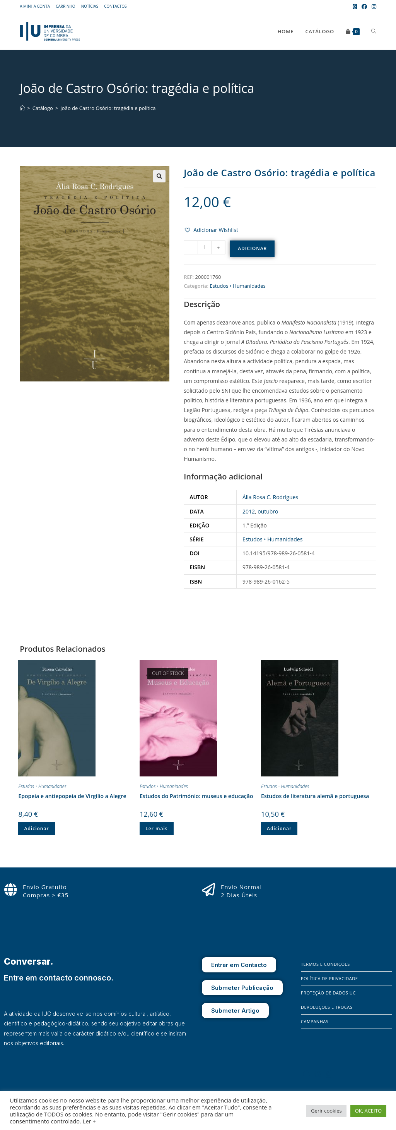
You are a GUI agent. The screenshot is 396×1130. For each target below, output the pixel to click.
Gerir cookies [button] (326, 1110)
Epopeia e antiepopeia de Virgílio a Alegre (72, 796)
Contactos (115, 6)
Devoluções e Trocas (326, 1007)
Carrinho (65, 6)
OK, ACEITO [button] (368, 1110)
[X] (328, 1074)
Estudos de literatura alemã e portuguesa (315, 796)
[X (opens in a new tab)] (354, 6)
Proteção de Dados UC (328, 993)
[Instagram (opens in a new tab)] (372, 6)
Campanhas (314, 1021)
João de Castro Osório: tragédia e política (107, 108)
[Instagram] (318, 1074)
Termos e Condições (325, 964)
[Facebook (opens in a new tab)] (364, 6)
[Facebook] (306, 1074)
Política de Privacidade (329, 978)
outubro (268, 511)
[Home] (22, 108)
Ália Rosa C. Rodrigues (270, 497)
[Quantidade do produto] (205, 247)
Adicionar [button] (36, 828)
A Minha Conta (35, 6)
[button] (159, 176)
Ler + (89, 1121)
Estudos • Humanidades (237, 285)
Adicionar (252, 248)
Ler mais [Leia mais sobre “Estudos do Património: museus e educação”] (156, 828)
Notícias (90, 6)
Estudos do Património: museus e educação (196, 796)
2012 (248, 511)
